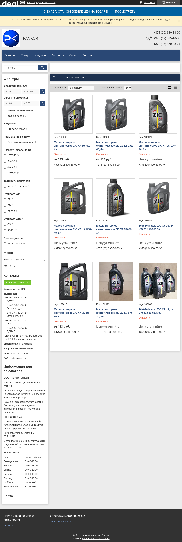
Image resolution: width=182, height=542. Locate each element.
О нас (73, 55)
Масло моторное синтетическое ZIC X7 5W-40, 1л (114, 229)
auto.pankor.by (18, 358)
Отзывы (87, 55)
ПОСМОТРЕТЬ (125, 11)
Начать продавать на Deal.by (41, 2)
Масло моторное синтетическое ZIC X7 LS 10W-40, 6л (73, 229)
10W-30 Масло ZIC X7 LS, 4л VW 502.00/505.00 (156, 227)
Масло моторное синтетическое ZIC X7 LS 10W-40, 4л (115, 146)
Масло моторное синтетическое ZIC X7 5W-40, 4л (72, 146)
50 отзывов (149, 2)
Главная (10, 55)
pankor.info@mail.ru (22, 343)
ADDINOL (9, 525)
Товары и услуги (32, 55)
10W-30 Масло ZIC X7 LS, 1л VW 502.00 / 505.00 (156, 311)
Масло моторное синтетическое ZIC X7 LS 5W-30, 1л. (114, 313)
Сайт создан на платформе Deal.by (91, 535)
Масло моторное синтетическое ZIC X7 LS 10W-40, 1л (158, 146)
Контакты (57, 55)
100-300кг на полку (60, 521)
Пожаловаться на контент (96, 538)
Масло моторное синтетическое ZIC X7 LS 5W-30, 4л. (72, 313)
